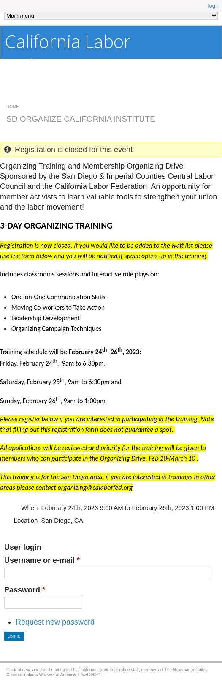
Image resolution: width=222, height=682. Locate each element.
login (213, 6)
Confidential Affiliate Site (164, 94)
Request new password (55, 622)
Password (24, 590)
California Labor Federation (68, 53)
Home (12, 106)
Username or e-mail (42, 560)
